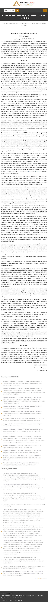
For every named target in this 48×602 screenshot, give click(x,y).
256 (35, 171)
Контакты (3, 600)
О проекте (10, 600)
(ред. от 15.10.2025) (24, 506)
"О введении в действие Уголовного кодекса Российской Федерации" (22, 452)
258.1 (38, 171)
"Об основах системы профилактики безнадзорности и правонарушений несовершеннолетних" (23, 432)
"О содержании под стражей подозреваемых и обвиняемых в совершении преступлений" (22, 414)
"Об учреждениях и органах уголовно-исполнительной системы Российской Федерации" (23, 420)
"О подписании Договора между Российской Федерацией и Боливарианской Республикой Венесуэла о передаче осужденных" (23, 574)
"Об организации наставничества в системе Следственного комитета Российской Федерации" (23, 568)
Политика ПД (18, 600)
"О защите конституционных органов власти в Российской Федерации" (21, 464)
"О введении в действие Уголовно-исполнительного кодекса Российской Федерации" (22, 458)
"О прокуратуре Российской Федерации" (22, 425)
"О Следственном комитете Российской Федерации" (22, 408)
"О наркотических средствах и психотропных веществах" (22, 447)
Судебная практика (8, 23)
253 (28, 171)
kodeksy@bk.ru (19, 598)
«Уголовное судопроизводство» (34, 595)
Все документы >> (41, 579)
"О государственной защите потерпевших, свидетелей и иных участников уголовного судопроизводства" (22, 384)
